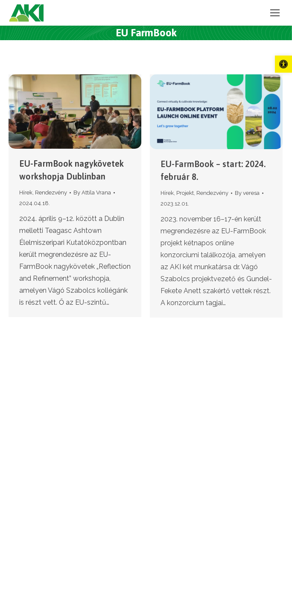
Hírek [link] (25, 192)
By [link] (92, 192)
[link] (283, 64)
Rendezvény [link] (51, 192)
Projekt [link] (185, 193)
